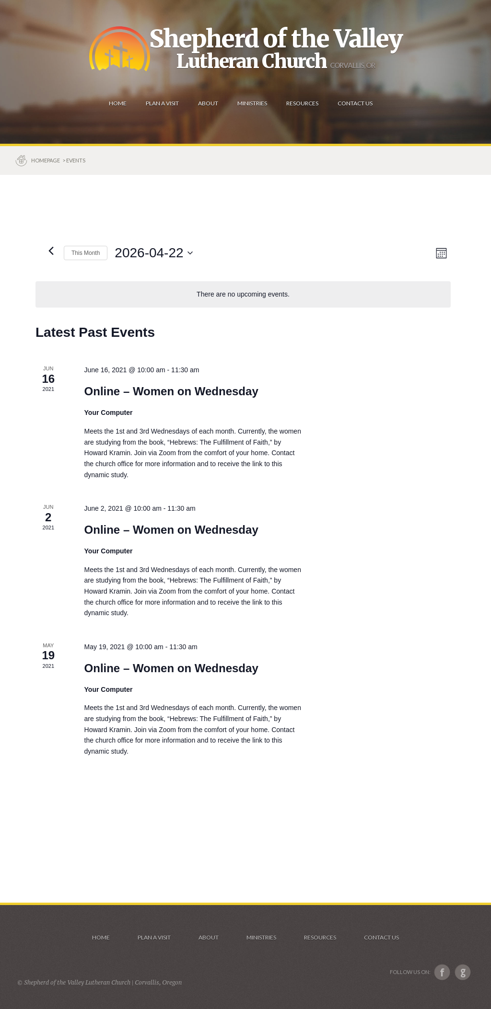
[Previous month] (51, 250)
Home (101, 937)
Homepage (46, 160)
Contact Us (381, 937)
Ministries (261, 937)
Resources (320, 937)
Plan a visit (154, 937)
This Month (85, 253)
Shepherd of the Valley (275, 38)
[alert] (243, 294)
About (209, 937)
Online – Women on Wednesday (171, 391)
